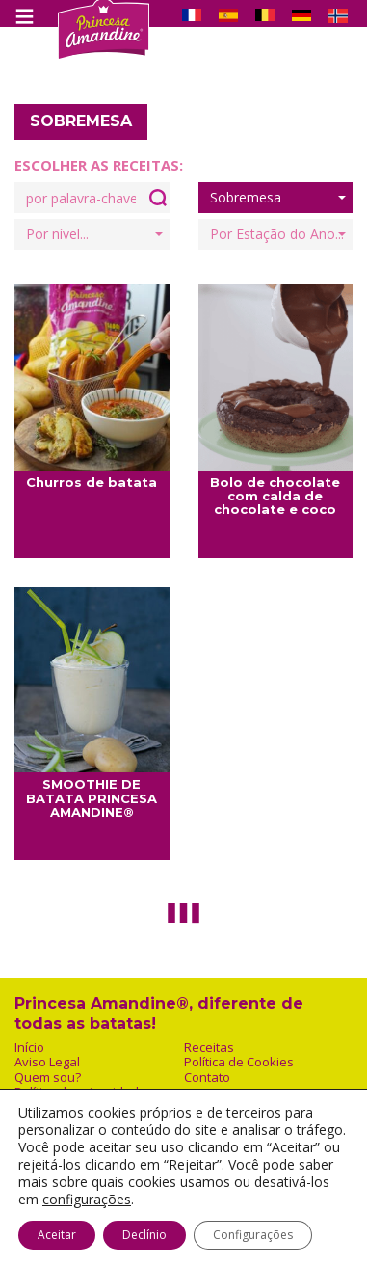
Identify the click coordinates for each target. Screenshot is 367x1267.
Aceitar (57, 1235)
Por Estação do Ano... (278, 234)
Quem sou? (47, 1077)
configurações (86, 1199)
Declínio (144, 1235)
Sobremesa (278, 197)
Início (29, 1047)
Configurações (253, 1235)
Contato (207, 1077)
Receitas (209, 1047)
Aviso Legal (47, 1062)
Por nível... (94, 234)
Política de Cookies (239, 1062)
